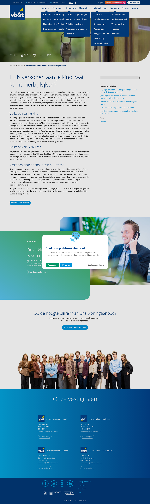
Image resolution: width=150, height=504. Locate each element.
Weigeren (66, 265)
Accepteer (52, 265)
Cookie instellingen (96, 265)
